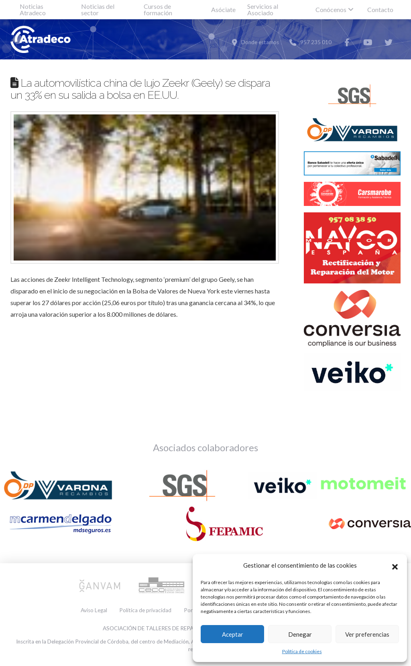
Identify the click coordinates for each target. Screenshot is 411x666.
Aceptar (232, 634)
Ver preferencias (367, 634)
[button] (395, 566)
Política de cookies (302, 651)
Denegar (300, 634)
